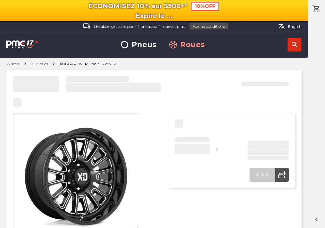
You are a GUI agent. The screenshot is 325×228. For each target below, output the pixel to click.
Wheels (12, 63)
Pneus (139, 45)
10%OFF (204, 6)
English (290, 26)
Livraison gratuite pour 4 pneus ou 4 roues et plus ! (155, 26)
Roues (187, 45)
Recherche (294, 44)
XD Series (39, 63)
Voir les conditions (209, 26)
